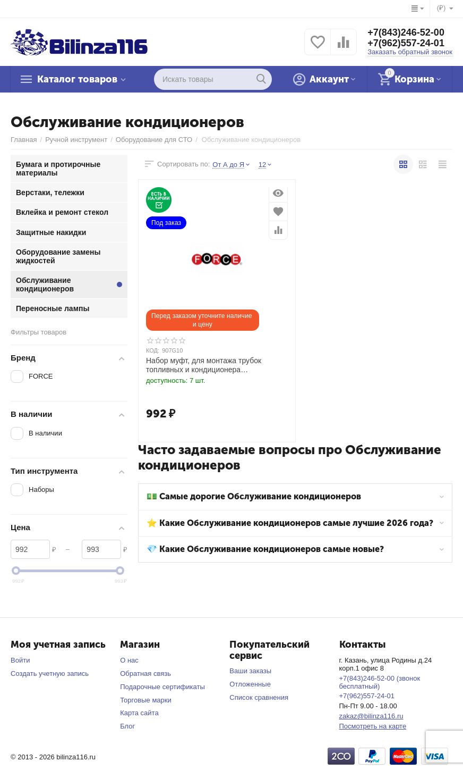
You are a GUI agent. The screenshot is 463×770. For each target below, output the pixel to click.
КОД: (152, 350)
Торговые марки (146, 700)
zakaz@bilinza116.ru (371, 716)
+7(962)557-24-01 (405, 43)
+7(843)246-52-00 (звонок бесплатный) (380, 682)
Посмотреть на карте (373, 726)
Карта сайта (139, 713)
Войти (20, 660)
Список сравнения (258, 697)
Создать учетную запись (50, 673)
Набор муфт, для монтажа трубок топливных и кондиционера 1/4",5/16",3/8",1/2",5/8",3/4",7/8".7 (203, 365)
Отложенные (250, 684)
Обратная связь (145, 673)
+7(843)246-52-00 (405, 32)
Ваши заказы (250, 671)
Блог (127, 726)
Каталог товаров (77, 79)
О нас (129, 660)
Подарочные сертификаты (162, 687)
